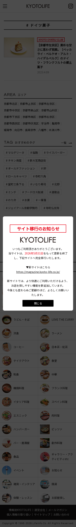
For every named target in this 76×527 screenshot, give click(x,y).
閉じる (38, 303)
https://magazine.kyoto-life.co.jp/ (38, 272)
